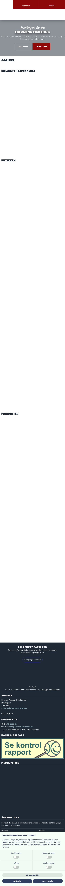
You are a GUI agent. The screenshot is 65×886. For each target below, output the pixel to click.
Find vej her (41, 46)
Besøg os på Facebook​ (32, 660)
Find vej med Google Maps (14, 708)
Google (45, 690)
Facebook (55, 690)
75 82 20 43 (12, 724)
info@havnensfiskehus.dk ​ (21, 727)
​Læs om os (23, 46)
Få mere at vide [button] (32, 875)
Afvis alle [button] (17, 881)
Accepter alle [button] (47, 881)
